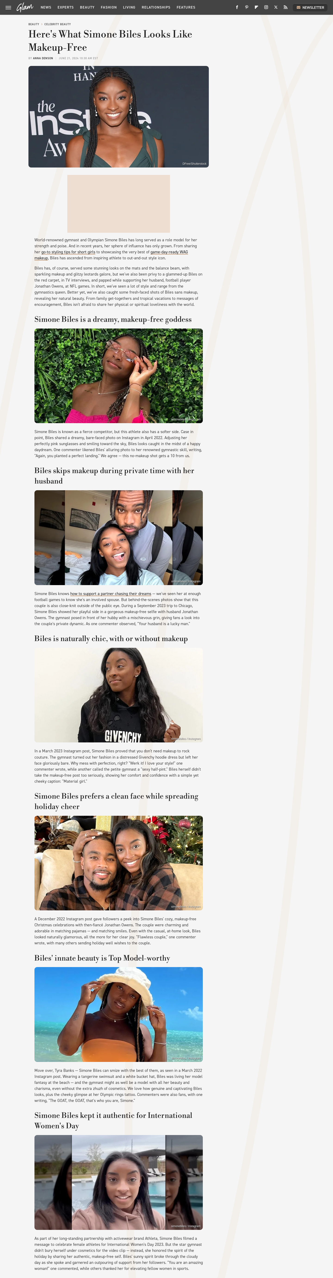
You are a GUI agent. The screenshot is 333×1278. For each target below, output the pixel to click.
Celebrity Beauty (57, 24)
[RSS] (285, 8)
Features (186, 7)
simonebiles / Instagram (185, 419)
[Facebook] (237, 8)
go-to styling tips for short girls (68, 252)
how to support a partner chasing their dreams (110, 593)
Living (129, 7)
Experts (66, 7)
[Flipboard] (256, 8)
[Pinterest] (246, 8)
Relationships (156, 7)
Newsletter (310, 7)
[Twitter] (275, 8)
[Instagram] (266, 8)
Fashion (109, 7)
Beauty (87, 7)
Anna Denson (43, 58)
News (46, 7)
